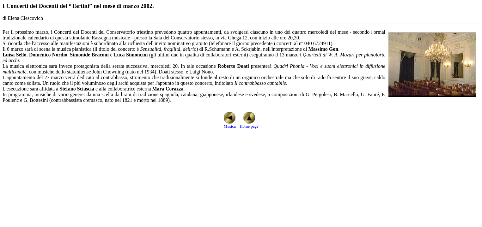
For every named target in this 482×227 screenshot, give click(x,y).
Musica (229, 124)
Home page (249, 124)
